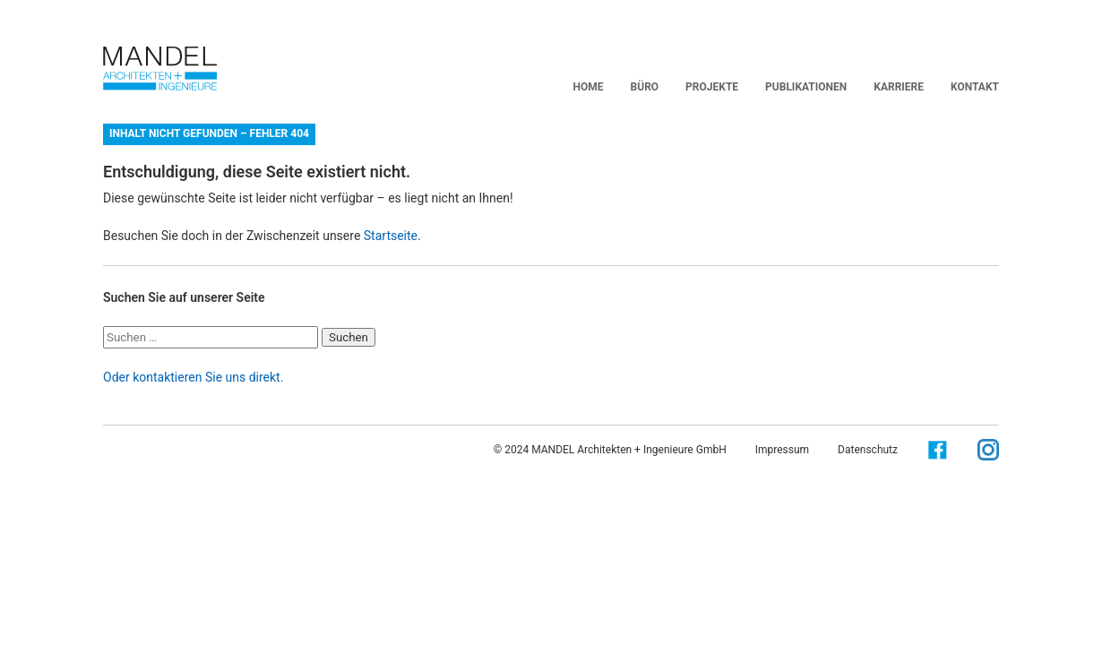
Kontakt (975, 87)
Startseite (391, 235)
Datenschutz (868, 449)
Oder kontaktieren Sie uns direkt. (193, 377)
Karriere (899, 87)
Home (588, 87)
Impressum (782, 449)
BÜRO (645, 87)
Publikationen (806, 87)
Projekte (711, 87)
